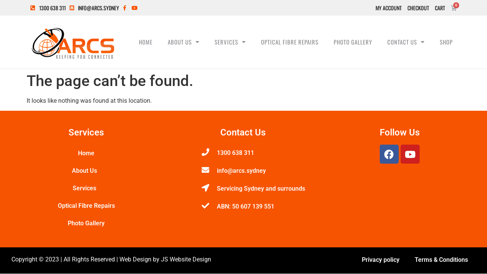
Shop (446, 42)
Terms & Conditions (441, 259)
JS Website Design (186, 259)
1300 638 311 (235, 152)
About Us (183, 42)
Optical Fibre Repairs (289, 42)
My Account (389, 8)
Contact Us (406, 42)
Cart (440, 8)
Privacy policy (380, 259)
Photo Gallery (353, 42)
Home (146, 42)
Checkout (418, 8)
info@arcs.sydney (241, 170)
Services (230, 42)
